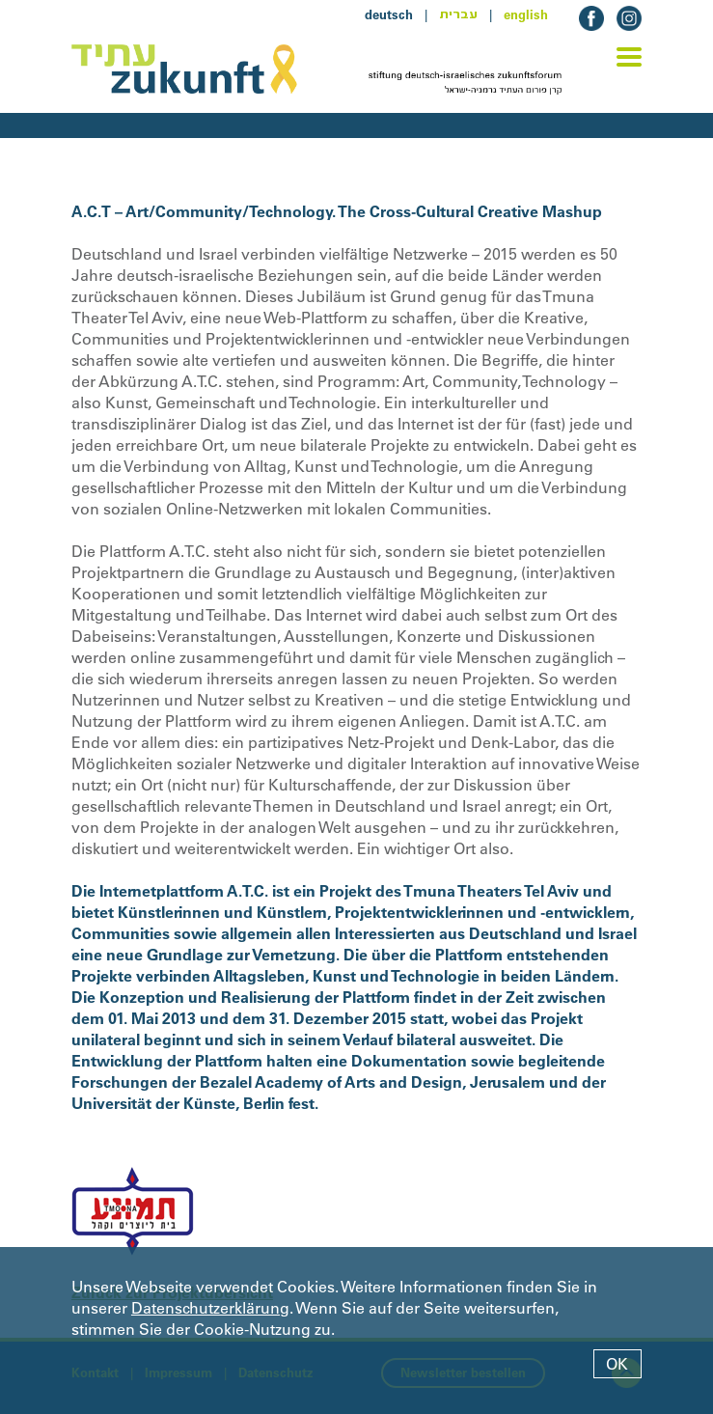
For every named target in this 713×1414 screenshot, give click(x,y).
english (526, 14)
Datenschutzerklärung (210, 1307)
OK (617, 1363)
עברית (458, 14)
